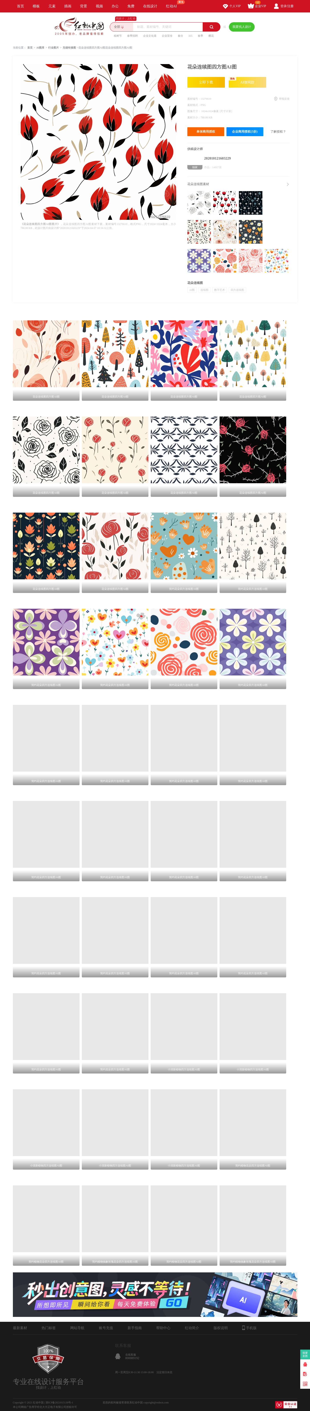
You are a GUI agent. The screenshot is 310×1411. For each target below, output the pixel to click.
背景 (83, 6)
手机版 (249, 1328)
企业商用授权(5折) (244, 131)
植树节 (118, 35)
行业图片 (53, 47)
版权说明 (221, 1328)
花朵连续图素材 (198, 184)
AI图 (192, 289)
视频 (99, 6)
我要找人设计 (241, 26)
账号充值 (106, 1328)
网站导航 (77, 1328)
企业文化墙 (149, 35)
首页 (20, 6)
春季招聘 (132, 35)
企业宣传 (167, 35)
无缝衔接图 (69, 47)
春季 (200, 35)
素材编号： (194, 98)
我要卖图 (305, 1354)
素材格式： (194, 105)
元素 (52, 6)
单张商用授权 (205, 131)
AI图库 (40, 47)
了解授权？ (278, 131)
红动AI (173, 4)
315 (190, 35)
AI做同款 (242, 80)
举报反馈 (284, 98)
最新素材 (20, 1328)
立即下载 (206, 82)
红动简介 (192, 1328)
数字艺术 (219, 289)
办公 (115, 6)
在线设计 (150, 6)
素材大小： (194, 117)
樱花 (211, 35)
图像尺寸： (194, 111)
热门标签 (49, 1328)
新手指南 (135, 1328)
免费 (130, 6)
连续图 (204, 289)
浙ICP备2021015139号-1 (59, 1402)
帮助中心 (163, 1328)
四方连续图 (237, 289)
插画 (67, 6)
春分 (180, 35)
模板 (36, 6)
